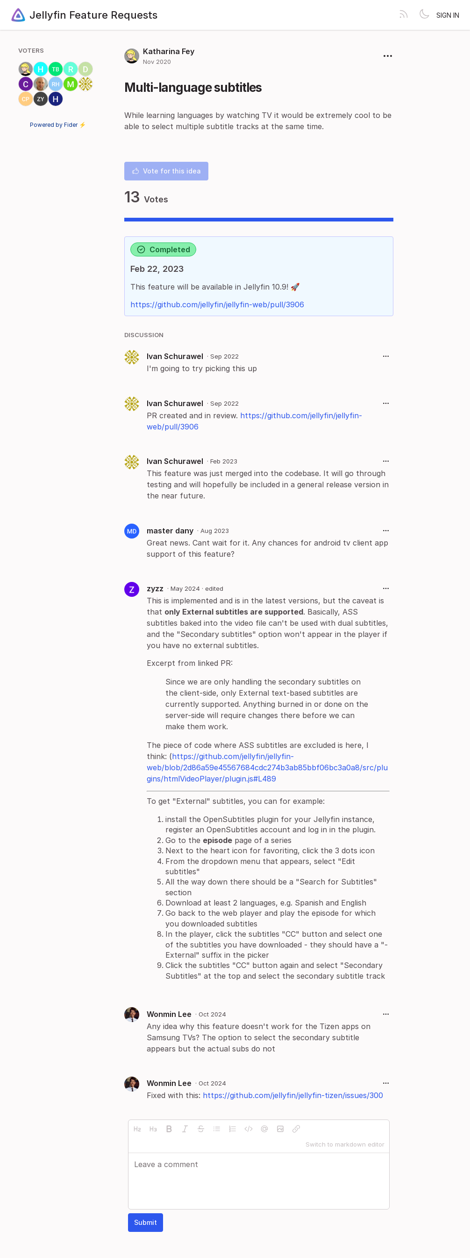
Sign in (447, 15)
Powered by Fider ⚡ (58, 124)
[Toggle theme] (424, 15)
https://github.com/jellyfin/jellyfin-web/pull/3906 (217, 304)
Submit (145, 1222)
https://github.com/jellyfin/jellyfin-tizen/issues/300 (293, 1095)
